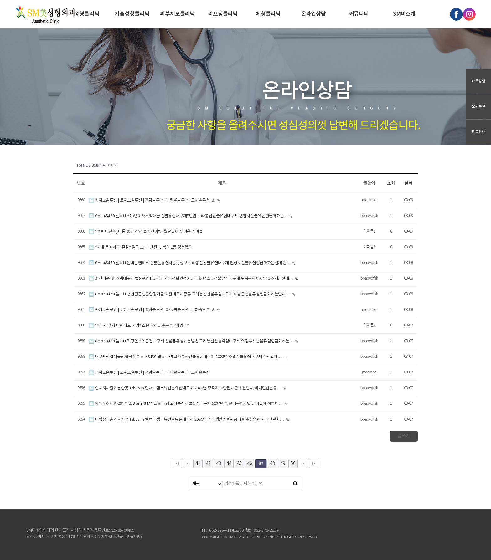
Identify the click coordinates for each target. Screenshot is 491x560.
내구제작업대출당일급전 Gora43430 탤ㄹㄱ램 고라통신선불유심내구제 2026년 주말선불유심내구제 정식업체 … (186, 357)
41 (197, 463)
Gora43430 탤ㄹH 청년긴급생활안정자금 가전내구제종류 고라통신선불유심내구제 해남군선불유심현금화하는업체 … (190, 294)
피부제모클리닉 (177, 14)
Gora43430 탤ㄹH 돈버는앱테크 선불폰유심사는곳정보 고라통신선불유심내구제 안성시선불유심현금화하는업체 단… (190, 263)
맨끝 (313, 463)
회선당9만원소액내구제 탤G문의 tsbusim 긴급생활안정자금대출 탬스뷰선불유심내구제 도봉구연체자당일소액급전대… (191, 278)
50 (293, 463)
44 (228, 463)
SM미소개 (404, 14)
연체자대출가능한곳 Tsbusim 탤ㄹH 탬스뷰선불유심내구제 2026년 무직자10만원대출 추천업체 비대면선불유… (185, 388)
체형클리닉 (268, 14)
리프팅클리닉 (223, 14)
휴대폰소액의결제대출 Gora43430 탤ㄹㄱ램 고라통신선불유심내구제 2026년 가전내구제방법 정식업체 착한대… (186, 404)
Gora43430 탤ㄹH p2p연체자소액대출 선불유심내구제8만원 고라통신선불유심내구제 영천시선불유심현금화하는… (189, 216)
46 (249, 463)
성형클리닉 (86, 14)
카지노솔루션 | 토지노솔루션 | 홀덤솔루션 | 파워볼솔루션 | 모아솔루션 (150, 200)
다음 (303, 463)
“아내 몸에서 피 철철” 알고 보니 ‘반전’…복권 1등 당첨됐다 (141, 247)
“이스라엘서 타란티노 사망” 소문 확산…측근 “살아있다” (139, 325)
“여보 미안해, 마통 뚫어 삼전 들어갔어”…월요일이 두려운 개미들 (146, 231)
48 (272, 463)
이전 (187, 463)
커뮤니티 (359, 14)
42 (208, 463)
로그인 (324, 537)
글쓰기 (404, 436)
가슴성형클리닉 (132, 14)
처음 (177, 463)
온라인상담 (313, 14)
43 (218, 463)
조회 (391, 183)
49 (282, 463)
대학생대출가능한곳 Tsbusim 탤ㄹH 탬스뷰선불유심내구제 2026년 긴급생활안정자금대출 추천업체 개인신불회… (187, 419)
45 (239, 463)
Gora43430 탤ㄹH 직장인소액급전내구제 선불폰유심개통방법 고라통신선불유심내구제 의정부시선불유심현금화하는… (191, 341)
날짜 (408, 183)
